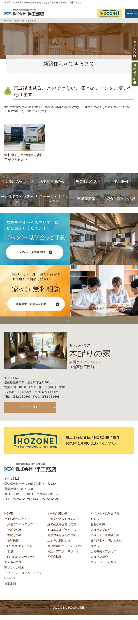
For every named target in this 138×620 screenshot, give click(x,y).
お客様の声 (98, 524)
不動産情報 (54, 557)
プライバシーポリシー (105, 562)
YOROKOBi (14, 530)
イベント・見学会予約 (105, 535)
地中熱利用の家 (57, 514)
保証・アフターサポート (63, 551)
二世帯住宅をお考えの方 (63, 519)
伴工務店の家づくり (17, 519)
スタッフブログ (101, 530)
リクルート (98, 546)
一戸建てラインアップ (18, 524)
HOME (8, 514)
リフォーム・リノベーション (23, 573)
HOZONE (10, 578)
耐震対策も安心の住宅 (61, 535)
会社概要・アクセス (103, 551)
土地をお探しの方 (58, 541)
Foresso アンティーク (21, 557)
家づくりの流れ (14, 568)
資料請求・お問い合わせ (106, 541)
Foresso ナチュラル (20, 546)
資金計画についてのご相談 (64, 546)
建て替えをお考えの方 (61, 524)
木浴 (10, 551)
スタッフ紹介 (99, 557)
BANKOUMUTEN (74, 608)
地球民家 (13, 541)
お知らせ (96, 519)
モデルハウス (29, 407)
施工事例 (10, 584)
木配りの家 (14, 535)
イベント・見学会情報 (105, 514)
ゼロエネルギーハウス (61, 530)
